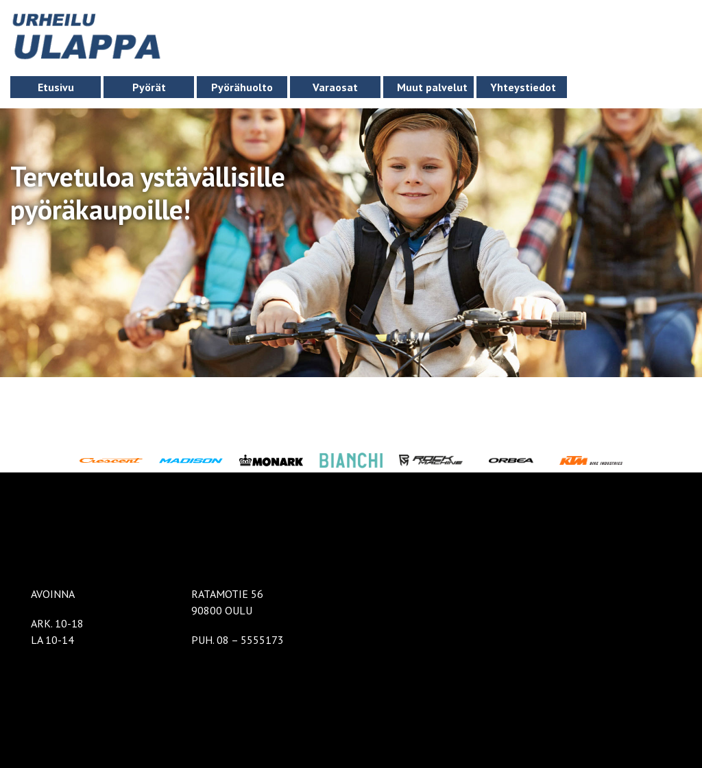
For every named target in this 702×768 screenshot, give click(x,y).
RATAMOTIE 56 (227, 594)
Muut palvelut (432, 87)
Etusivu (56, 87)
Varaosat (335, 87)
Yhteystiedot (523, 87)
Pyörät (149, 87)
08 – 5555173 (250, 640)
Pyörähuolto (242, 87)
